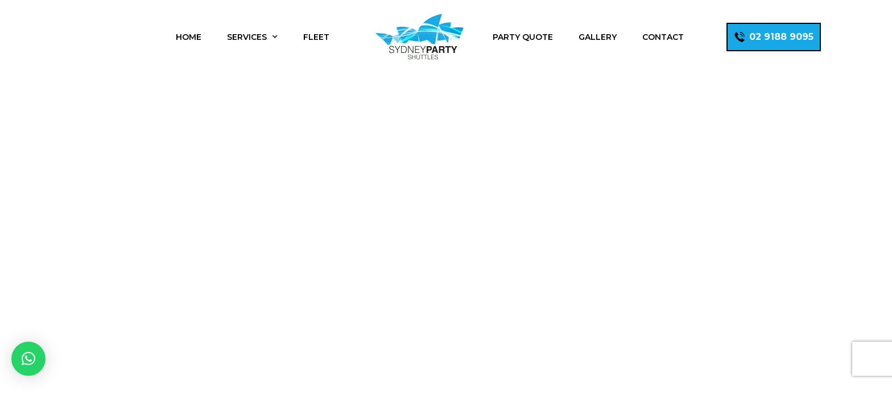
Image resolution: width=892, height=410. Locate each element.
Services (252, 37)
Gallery (598, 37)
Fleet (316, 37)
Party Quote (523, 37)
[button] (28, 359)
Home (188, 37)
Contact (663, 37)
